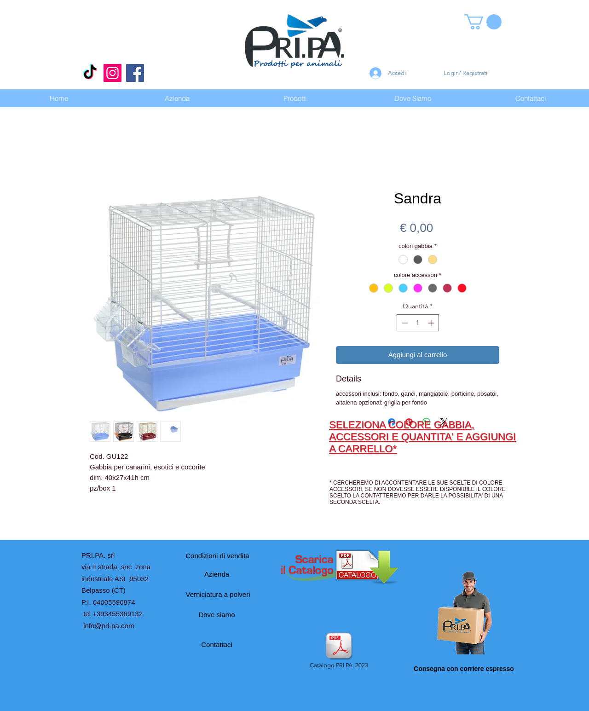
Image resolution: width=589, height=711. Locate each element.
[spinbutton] (418, 323)
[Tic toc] (90, 73)
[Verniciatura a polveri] (218, 594)
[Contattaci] (216, 645)
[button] (483, 21)
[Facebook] (135, 73)
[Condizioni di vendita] (217, 556)
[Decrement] (404, 323)
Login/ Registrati (465, 72)
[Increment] (432, 323)
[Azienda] (216, 574)
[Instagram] (112, 73)
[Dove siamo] (216, 615)
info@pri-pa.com (108, 626)
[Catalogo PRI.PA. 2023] (338, 651)
